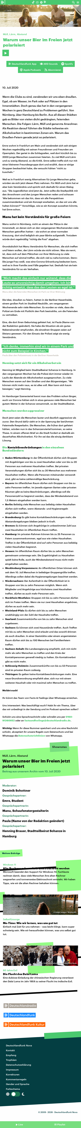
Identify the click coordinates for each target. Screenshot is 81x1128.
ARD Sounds (49, 63)
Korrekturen (12, 1074)
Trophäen (11, 1059)
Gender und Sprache (17, 1084)
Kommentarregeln (16, 1079)
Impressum (12, 1069)
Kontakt (10, 1050)
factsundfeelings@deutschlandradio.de (48, 720)
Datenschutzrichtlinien (31, 735)
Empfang (11, 1055)
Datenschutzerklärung (18, 1064)
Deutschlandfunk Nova (19, 1045)
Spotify (67, 63)
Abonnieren (52, 69)
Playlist (61, 1124)
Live (20, 1124)
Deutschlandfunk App (22, 63)
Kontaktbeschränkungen (25, 447)
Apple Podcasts (30, 69)
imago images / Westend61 (68, 24)
